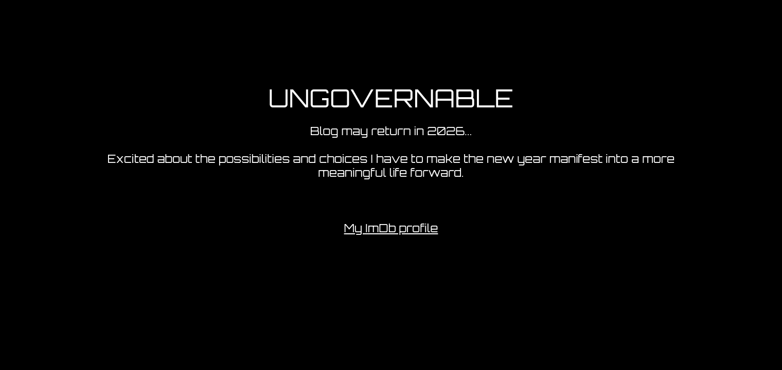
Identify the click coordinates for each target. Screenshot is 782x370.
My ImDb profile (391, 228)
